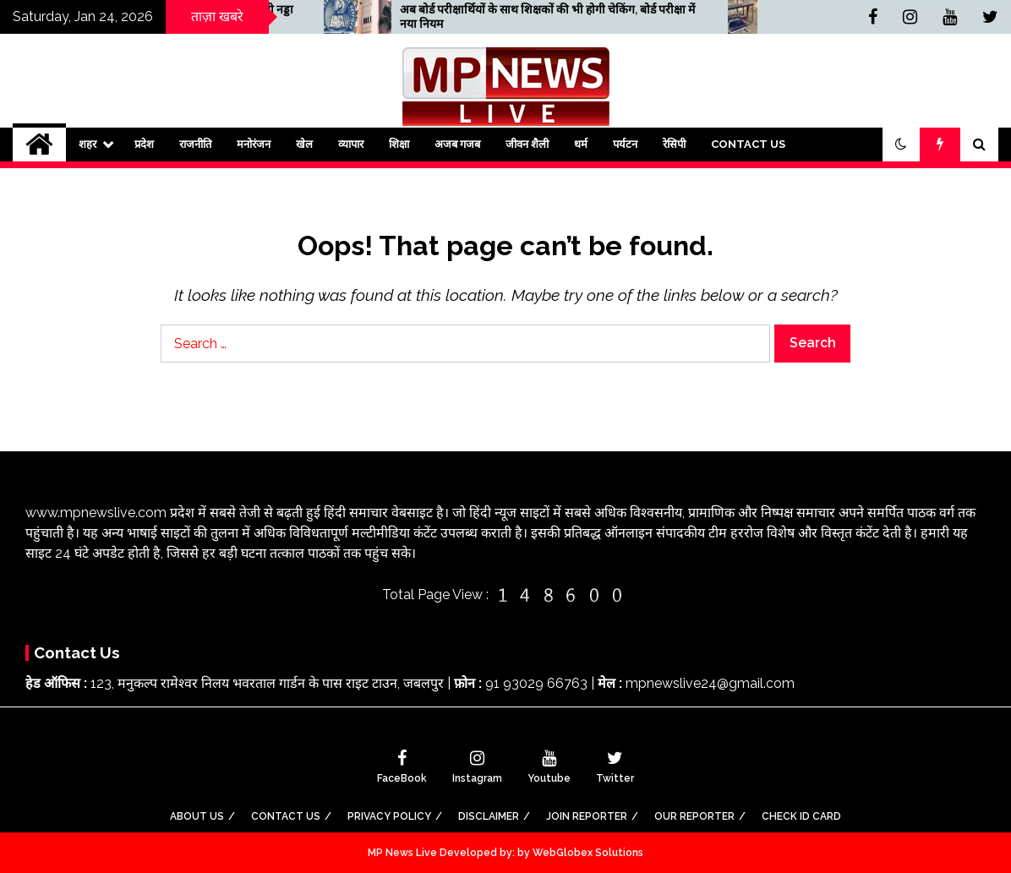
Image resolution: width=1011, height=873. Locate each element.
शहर (87, 144)
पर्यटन (625, 144)
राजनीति (195, 144)
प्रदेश (144, 144)
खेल (304, 144)
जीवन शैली (527, 144)
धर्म (580, 144)
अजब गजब (457, 144)
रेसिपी (674, 144)
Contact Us (748, 144)
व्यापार (350, 144)
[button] (901, 144)
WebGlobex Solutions (588, 853)
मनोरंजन (254, 144)
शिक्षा (399, 144)
